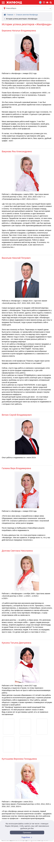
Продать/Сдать (40, 2)
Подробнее (27, 837)
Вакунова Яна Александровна (17, 151)
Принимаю (27, 832)
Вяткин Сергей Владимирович (17, 415)
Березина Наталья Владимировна (19, 30)
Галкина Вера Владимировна (16, 468)
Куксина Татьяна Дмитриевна (16, 643)
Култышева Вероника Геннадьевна (19, 759)
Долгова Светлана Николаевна (17, 551)
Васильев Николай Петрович (16, 258)
